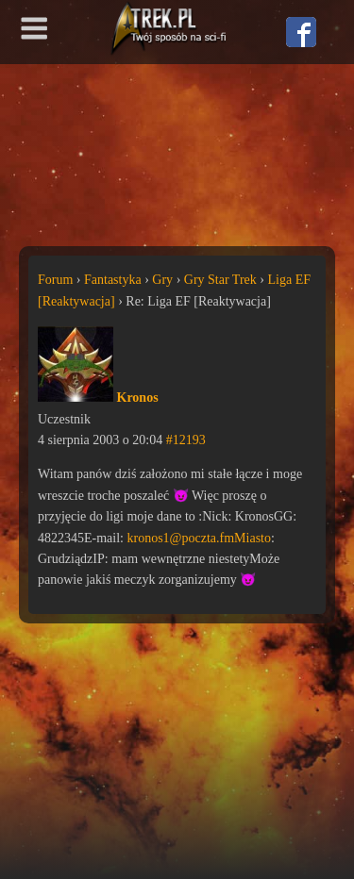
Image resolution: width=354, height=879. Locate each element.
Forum (55, 280)
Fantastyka (113, 280)
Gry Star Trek (220, 280)
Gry (162, 280)
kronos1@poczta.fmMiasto (199, 538)
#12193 (186, 440)
